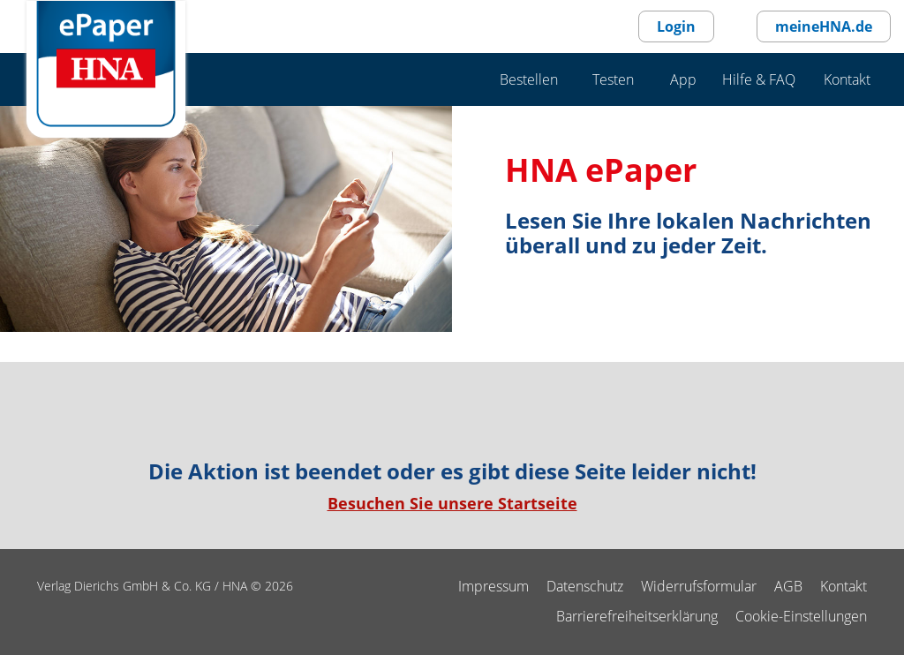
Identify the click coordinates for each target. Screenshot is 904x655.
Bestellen (529, 79)
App (683, 79)
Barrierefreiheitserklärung (637, 616)
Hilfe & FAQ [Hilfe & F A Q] (758, 79)
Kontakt (847, 79)
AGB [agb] (788, 586)
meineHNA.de (823, 26)
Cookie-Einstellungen (801, 616)
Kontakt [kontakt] (843, 586)
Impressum (493, 586)
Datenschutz (584, 586)
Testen (613, 79)
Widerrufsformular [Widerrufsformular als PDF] (699, 586)
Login (676, 26)
